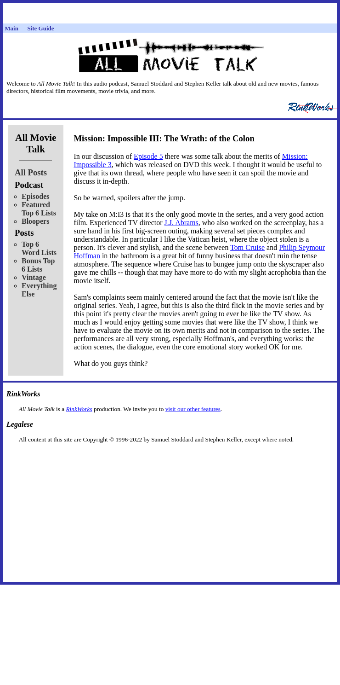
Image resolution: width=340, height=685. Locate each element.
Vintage (34, 277)
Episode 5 (148, 156)
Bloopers (35, 221)
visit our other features (193, 409)
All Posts (31, 172)
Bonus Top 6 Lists (38, 265)
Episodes (35, 196)
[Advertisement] (170, 457)
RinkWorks (79, 409)
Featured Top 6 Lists (39, 209)
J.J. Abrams (181, 222)
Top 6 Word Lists (39, 248)
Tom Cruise (247, 247)
